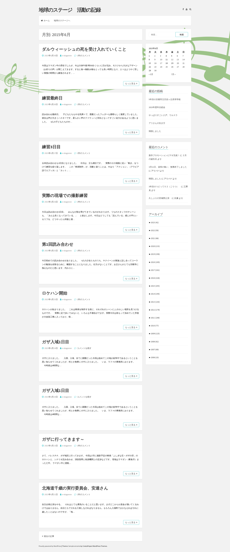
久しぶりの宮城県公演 (160, 198)
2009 (155, 333)
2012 (155, 309)
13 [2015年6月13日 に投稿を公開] (178, 59)
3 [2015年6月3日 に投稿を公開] (160, 56)
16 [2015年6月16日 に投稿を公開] (155, 63)
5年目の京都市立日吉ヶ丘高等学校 (165, 99)
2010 (155, 325)
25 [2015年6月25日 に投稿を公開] (167, 67)
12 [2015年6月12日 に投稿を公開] (172, 59)
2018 (155, 262)
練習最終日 (52, 98)
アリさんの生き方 (157, 123)
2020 (155, 246)
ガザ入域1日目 (55, 342)
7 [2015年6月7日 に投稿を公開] (183, 56)
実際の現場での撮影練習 (65, 195)
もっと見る (131, 83)
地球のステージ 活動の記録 (69, 10)
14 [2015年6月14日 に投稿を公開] (183, 59)
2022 (155, 230)
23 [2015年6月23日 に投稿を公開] (155, 67)
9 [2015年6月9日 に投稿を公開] (154, 59)
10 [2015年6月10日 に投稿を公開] (161, 59)
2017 (155, 270)
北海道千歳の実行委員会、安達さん (75, 488)
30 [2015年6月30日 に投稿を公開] (155, 70)
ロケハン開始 (54, 293)
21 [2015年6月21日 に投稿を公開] (183, 63)
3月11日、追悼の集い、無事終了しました (168, 167)
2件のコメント (83, 201)
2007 (155, 349)
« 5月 (151, 74)
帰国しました (155, 131)
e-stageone (67, 55)
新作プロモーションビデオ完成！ (164, 155)
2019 (155, 254)
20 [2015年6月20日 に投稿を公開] (178, 63)
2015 (155, 286)
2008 (155, 341)
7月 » (173, 74)
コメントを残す (84, 348)
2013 (155, 302)
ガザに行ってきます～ (63, 439)
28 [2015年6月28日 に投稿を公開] (183, 67)
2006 (155, 357)
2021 (155, 238)
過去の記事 (48, 536)
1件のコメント (83, 55)
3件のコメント (83, 153)
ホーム (45, 20)
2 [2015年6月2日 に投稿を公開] (154, 56)
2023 (155, 222)
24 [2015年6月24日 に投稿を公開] (161, 67)
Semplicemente (74, 546)
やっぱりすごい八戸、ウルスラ (163, 115)
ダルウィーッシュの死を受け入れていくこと (84, 49)
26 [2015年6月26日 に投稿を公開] (172, 67)
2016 (155, 278)
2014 (155, 293)
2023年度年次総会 (157, 107)
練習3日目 (51, 146)
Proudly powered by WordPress (50, 546)
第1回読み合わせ (57, 244)
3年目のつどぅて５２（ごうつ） (165, 186)
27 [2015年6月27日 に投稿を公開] (178, 67)
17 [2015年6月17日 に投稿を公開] (161, 63)
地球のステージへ (62, 20)
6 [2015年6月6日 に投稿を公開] (177, 56)
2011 (155, 317)
